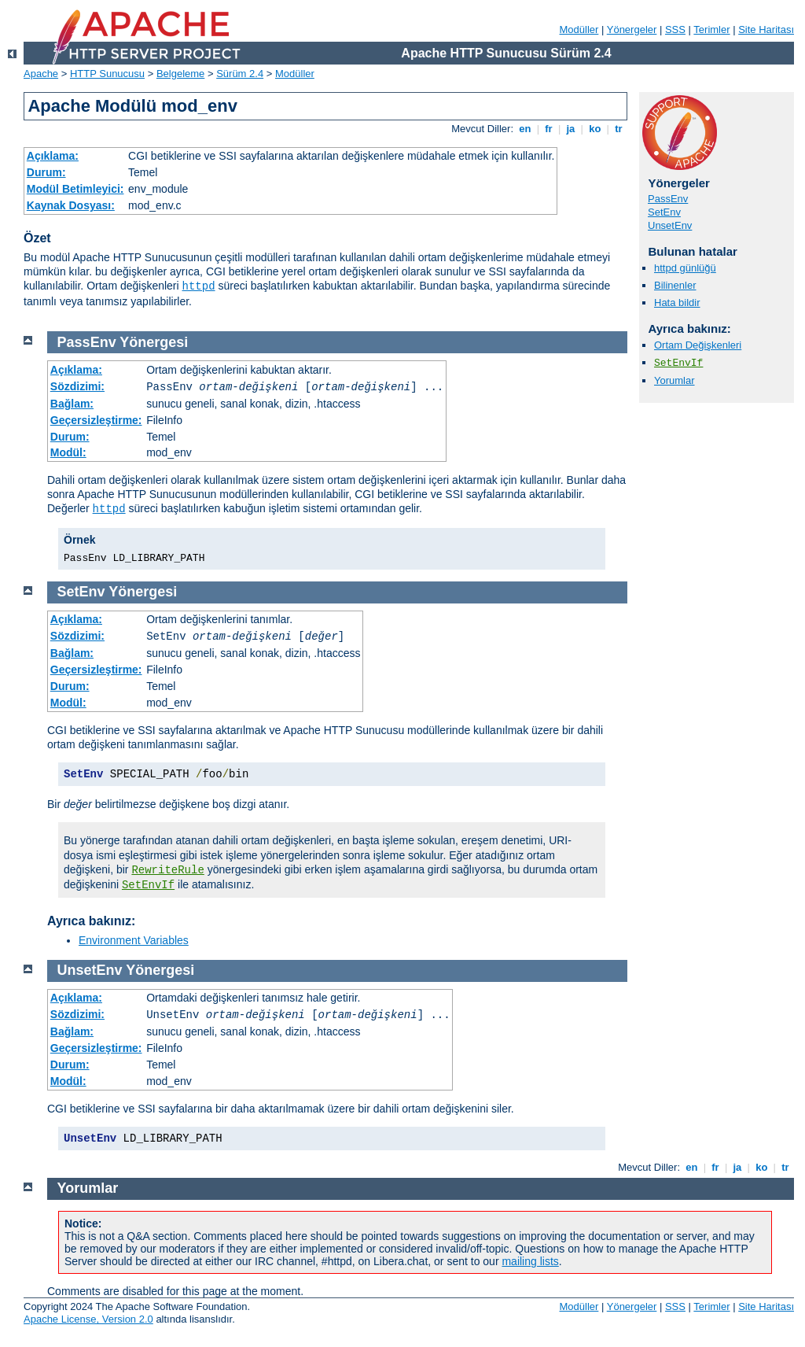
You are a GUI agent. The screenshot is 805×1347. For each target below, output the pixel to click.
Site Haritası (766, 29)
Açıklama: (53, 155)
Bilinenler (675, 285)
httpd (198, 286)
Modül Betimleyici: (75, 189)
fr (549, 129)
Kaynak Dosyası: (71, 205)
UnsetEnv (670, 225)
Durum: (46, 172)
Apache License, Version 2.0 (88, 1319)
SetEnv (664, 212)
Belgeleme (180, 73)
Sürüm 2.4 (239, 73)
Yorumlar (674, 380)
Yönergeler (632, 29)
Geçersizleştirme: (96, 420)
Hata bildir (677, 302)
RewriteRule (167, 870)
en (525, 129)
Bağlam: (72, 403)
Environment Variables (134, 940)
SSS (675, 29)
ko (595, 129)
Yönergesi (153, 342)
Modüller (579, 29)
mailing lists (530, 1261)
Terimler (711, 29)
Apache (41, 73)
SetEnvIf (678, 363)
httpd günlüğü (685, 268)
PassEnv (668, 199)
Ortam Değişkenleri (697, 345)
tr (619, 129)
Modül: (68, 452)
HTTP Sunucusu (107, 73)
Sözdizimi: (77, 386)
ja (571, 129)
